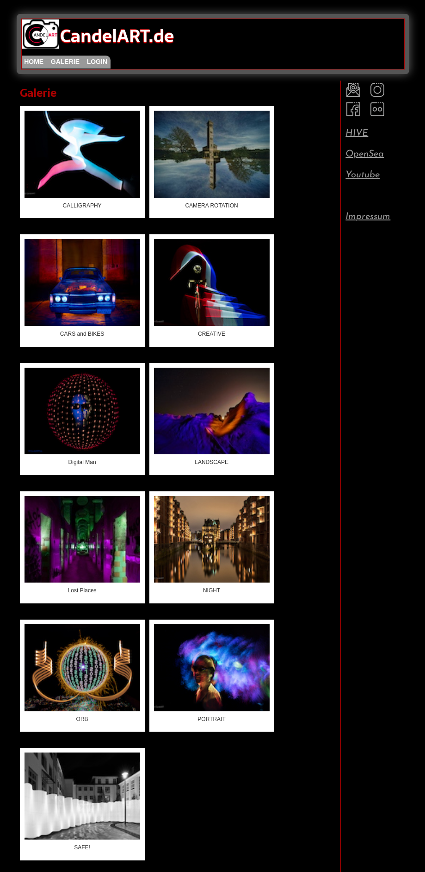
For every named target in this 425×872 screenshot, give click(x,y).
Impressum (367, 216)
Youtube (362, 175)
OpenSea (364, 154)
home (33, 61)
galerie (65, 61)
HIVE (356, 133)
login (97, 61)
